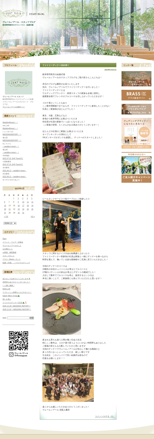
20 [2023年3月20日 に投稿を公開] (5, 209)
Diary (5, 239)
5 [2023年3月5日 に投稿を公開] (31, 198)
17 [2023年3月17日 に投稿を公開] (23, 206)
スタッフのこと (9, 256)
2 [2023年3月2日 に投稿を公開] (18, 198)
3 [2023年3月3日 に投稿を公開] (22, 198)
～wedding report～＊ (11, 146)
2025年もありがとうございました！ (16, 282)
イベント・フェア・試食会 (13, 242)
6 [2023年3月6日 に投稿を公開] (4, 202)
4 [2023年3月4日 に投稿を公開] (27, 198)
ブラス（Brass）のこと (12, 259)
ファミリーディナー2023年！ (56, 65)
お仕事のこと (8, 249)
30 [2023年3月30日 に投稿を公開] (19, 213)
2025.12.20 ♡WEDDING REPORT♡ (17, 309)
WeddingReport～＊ (10, 122)
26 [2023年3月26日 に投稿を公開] (32, 209)
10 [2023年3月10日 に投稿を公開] (23, 202)
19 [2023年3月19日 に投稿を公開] (32, 206)
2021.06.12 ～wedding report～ (15, 171)
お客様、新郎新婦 (9, 252)
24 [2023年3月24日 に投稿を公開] (23, 209)
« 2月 (6, 217)
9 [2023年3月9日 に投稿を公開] (18, 202)
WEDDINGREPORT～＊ (12, 134)
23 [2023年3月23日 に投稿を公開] (19, 209)
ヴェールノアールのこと (12, 245)
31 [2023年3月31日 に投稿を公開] (23, 213)
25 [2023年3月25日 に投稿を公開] (28, 209)
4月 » (33, 217)
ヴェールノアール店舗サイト (14, 107)
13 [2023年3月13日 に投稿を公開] (5, 206)
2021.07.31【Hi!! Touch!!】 (13, 158)
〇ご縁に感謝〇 (9, 285)
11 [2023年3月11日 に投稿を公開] (28, 202)
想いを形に (7, 299)
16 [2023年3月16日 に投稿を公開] (19, 206)
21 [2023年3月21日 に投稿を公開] (10, 209)
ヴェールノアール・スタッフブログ (19, 22)
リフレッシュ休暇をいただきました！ (17, 292)
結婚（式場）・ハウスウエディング (16, 263)
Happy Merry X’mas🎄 (11, 296)
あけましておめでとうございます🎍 (16, 279)
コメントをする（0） (105, 416)
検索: (5, 318)
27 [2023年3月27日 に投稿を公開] (5, 213)
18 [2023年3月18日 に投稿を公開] (28, 206)
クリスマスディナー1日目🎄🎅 (15, 303)
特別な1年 (6, 289)
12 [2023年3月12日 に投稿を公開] (32, 202)
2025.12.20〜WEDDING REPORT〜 (17, 306)
